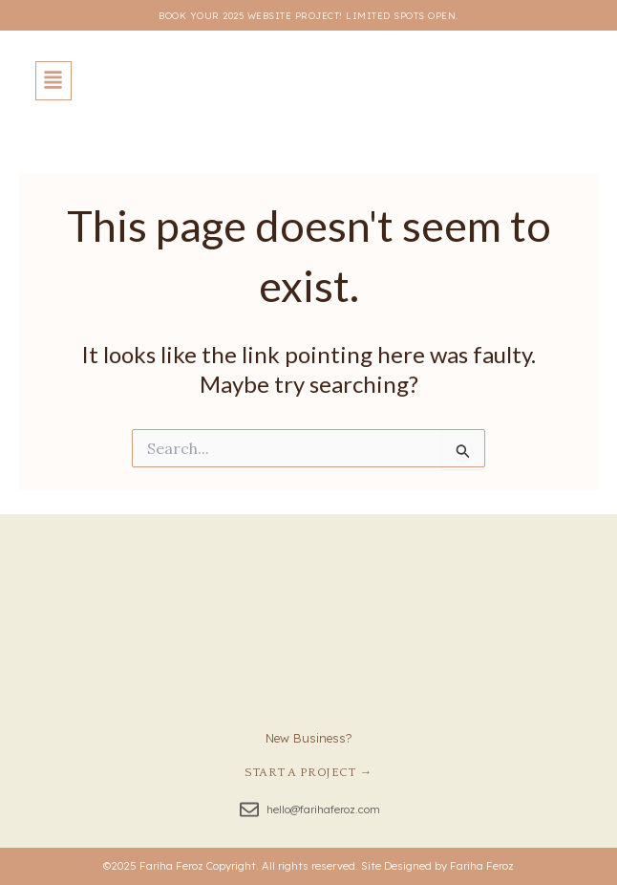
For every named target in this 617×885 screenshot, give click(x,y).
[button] (53, 80)
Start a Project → (308, 772)
